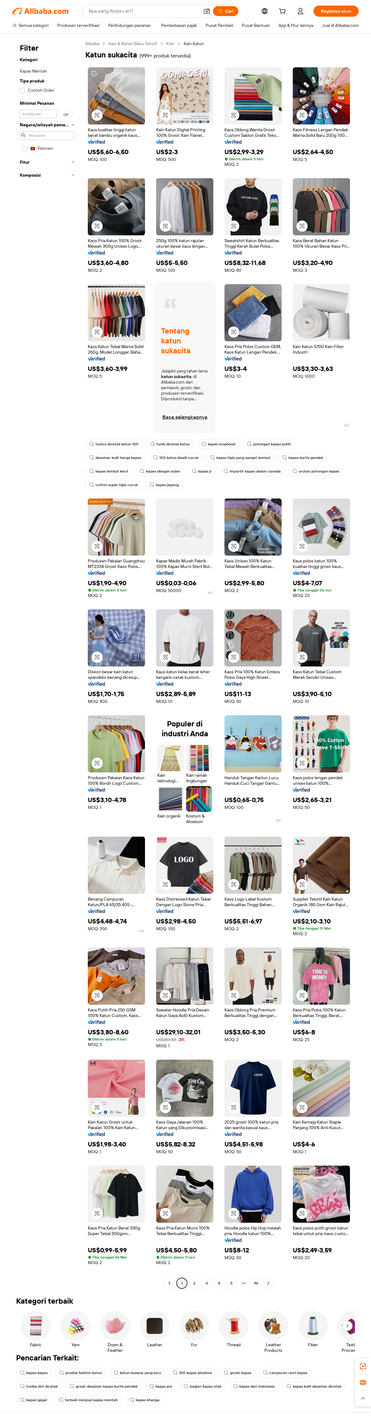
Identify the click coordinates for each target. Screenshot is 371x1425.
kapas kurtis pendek (302, 457)
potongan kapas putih (269, 444)
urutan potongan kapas (315, 471)
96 (256, 1283)
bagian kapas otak (202, 1386)
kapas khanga (145, 1400)
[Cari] (225, 11)
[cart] (283, 12)
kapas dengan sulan (160, 471)
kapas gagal (33, 1400)
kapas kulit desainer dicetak (314, 1386)
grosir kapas (237, 1372)
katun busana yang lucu (137, 1372)
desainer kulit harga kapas (115, 457)
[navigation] (47, 664)
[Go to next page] (268, 1283)
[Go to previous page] (169, 1283)
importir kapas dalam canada (252, 471)
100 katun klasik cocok (175, 457)
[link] (363, 1366)
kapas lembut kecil (108, 471)
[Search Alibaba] (143, 11)
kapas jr (202, 471)
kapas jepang (164, 484)
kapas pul (160, 1386)
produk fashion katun (80, 1372)
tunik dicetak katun (170, 444)
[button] (207, 11)
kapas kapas (34, 1372)
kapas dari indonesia (254, 1386)
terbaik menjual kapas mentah (88, 1400)
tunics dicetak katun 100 (114, 444)
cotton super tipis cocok (113, 484)
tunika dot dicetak (39, 1386)
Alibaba (92, 43)
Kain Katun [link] (194, 43)
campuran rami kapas (285, 1372)
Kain (170, 43)
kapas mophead (218, 444)
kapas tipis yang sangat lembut (240, 457)
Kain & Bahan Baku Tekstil (133, 43)
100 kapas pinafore (192, 1372)
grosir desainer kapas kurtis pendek (104, 1386)
